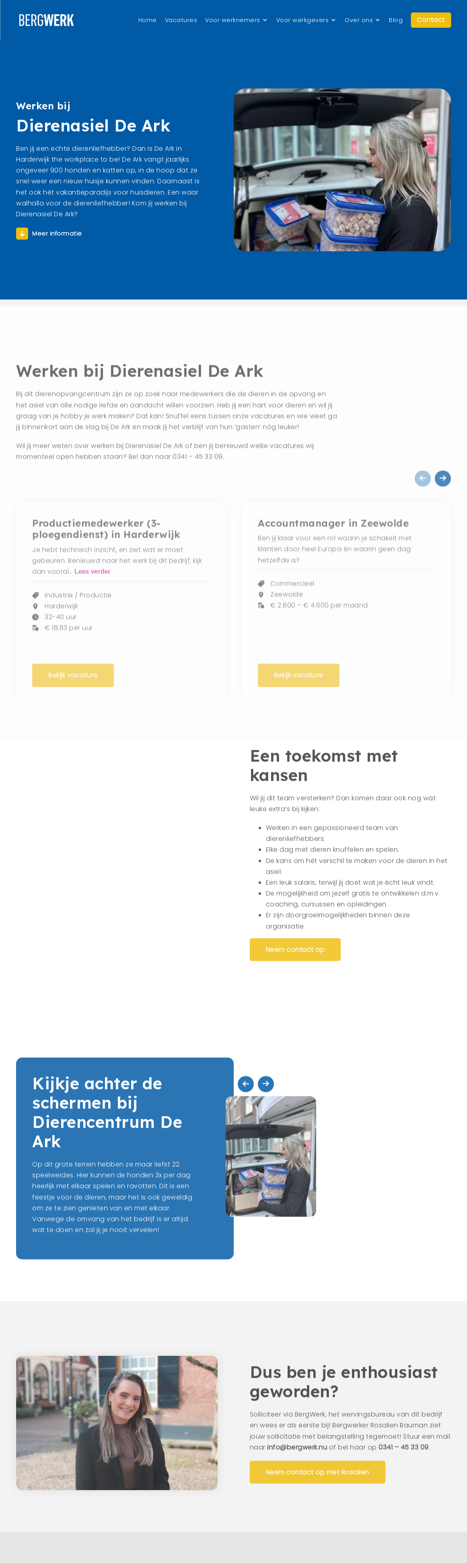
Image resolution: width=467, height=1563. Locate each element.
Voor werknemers (232, 20)
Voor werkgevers (302, 20)
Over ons (359, 20)
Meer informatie (57, 239)
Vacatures (181, 20)
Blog (396, 20)
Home (147, 20)
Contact (431, 20)
